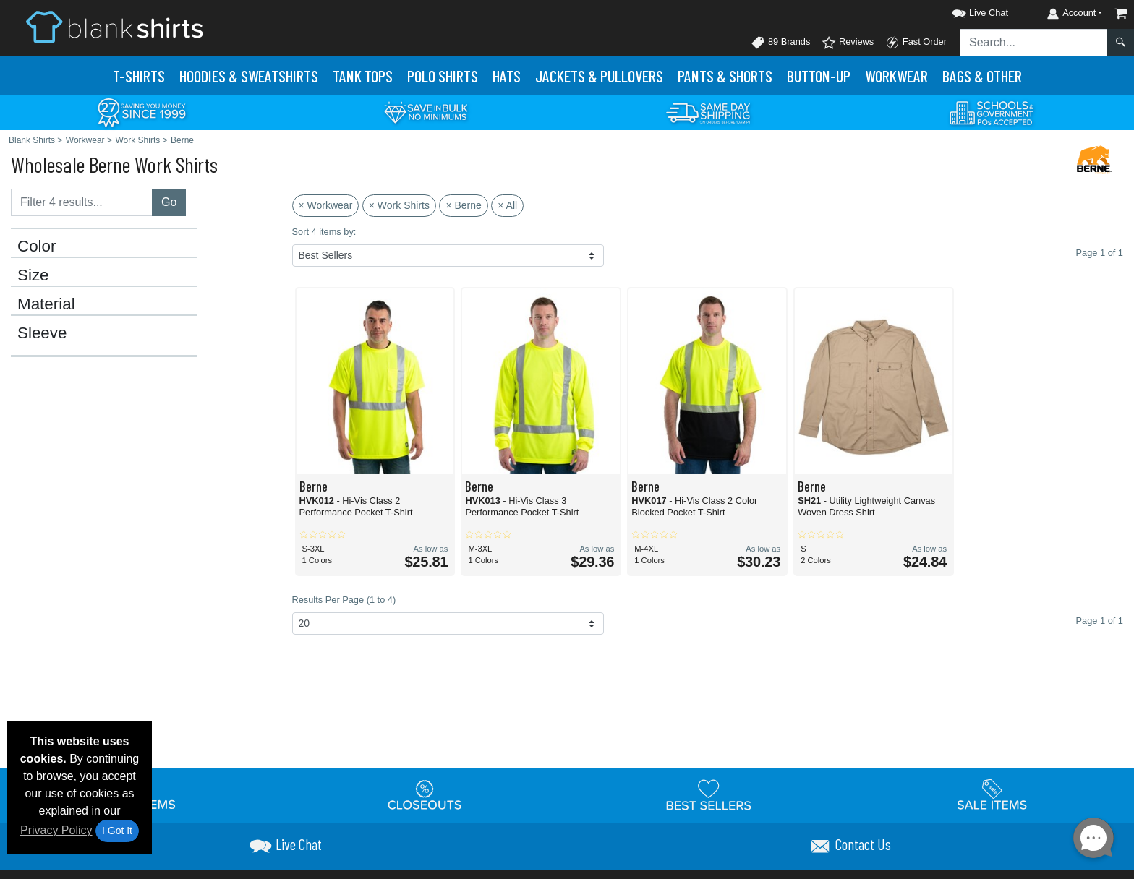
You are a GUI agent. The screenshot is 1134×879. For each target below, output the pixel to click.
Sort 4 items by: (324, 231)
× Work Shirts (399, 205)
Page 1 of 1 (1099, 620)
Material (46, 304)
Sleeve (42, 333)
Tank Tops (363, 76)
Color (36, 246)
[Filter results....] (82, 202)
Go (168, 202)
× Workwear (326, 205)
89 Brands (780, 42)
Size (33, 275)
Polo (442, 76)
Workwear (896, 76)
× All (507, 205)
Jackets (599, 76)
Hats (507, 76)
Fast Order (916, 42)
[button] (967, 10)
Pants (725, 76)
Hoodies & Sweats (248, 76)
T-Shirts (139, 76)
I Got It (117, 830)
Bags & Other (982, 76)
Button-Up (818, 76)
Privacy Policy (56, 830)
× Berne (463, 205)
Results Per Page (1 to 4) (344, 599)
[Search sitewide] (1033, 42)
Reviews (848, 42)
